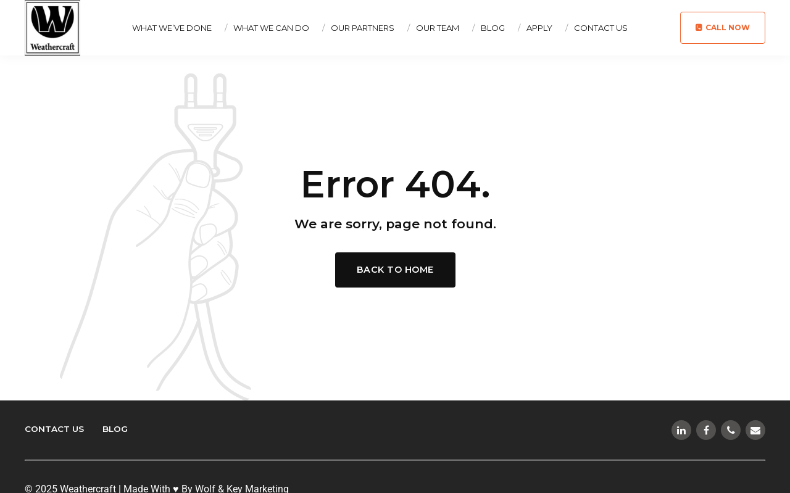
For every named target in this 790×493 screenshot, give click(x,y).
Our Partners (362, 28)
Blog (493, 28)
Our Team (437, 28)
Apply (539, 28)
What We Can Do (271, 28)
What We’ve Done (172, 28)
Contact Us (601, 28)
